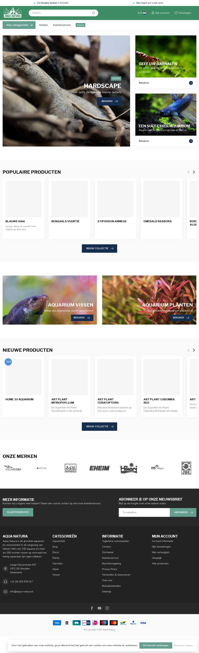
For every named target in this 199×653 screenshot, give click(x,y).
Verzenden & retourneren (116, 574)
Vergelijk (157, 558)
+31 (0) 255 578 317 (21, 581)
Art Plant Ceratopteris (108, 401)
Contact (106, 546)
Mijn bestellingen (161, 546)
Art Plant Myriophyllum (62, 401)
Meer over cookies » (184, 645)
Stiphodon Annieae (112, 221)
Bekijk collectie (99, 248)
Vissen (56, 574)
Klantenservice (62, 25)
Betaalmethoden (111, 586)
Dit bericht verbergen (156, 645)
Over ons (107, 580)
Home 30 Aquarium (19, 399)
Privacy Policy (109, 569)
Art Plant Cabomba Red (159, 401)
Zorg (55, 546)
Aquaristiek (58, 541)
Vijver (55, 569)
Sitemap (106, 591)
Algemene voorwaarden (115, 541)
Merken (43, 25)
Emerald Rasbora (158, 221)
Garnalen (57, 563)
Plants (55, 558)
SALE (80, 25)
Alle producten (160, 563)
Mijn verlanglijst (160, 552)
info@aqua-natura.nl (21, 591)
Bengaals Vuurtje (65, 221)
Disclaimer (108, 552)
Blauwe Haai (15, 221)
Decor (55, 552)
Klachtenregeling (111, 563)
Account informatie (162, 541)
